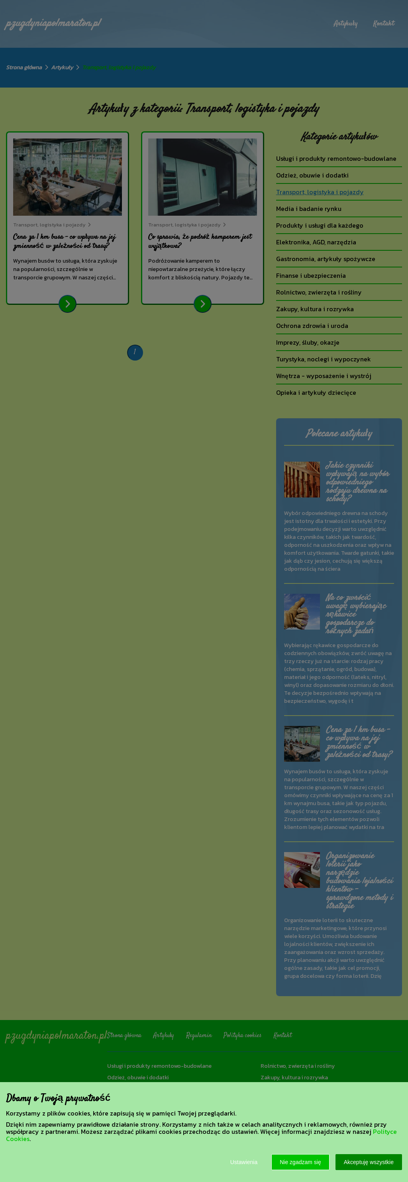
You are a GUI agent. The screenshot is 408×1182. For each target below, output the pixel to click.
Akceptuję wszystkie (369, 1162)
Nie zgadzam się (300, 1162)
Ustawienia (243, 1162)
